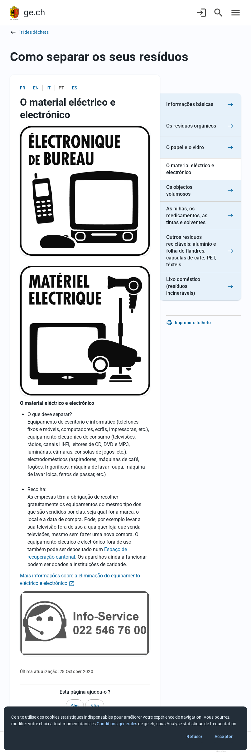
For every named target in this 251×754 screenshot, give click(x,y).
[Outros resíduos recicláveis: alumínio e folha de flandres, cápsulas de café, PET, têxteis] (200, 251)
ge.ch (34, 12)
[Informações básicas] (200, 104)
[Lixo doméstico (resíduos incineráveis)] (200, 286)
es (74, 87)
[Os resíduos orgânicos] (200, 126)
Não (94, 705)
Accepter (224, 736)
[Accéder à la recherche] (218, 12)
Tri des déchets (34, 32)
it (48, 87)
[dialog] (125, 728)
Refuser (194, 736)
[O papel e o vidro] (200, 147)
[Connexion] (201, 12)
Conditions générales (117, 723)
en (36, 87)
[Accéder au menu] (235, 12)
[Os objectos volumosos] (200, 191)
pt (61, 87)
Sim (75, 705)
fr (22, 87)
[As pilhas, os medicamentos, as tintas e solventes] (200, 216)
